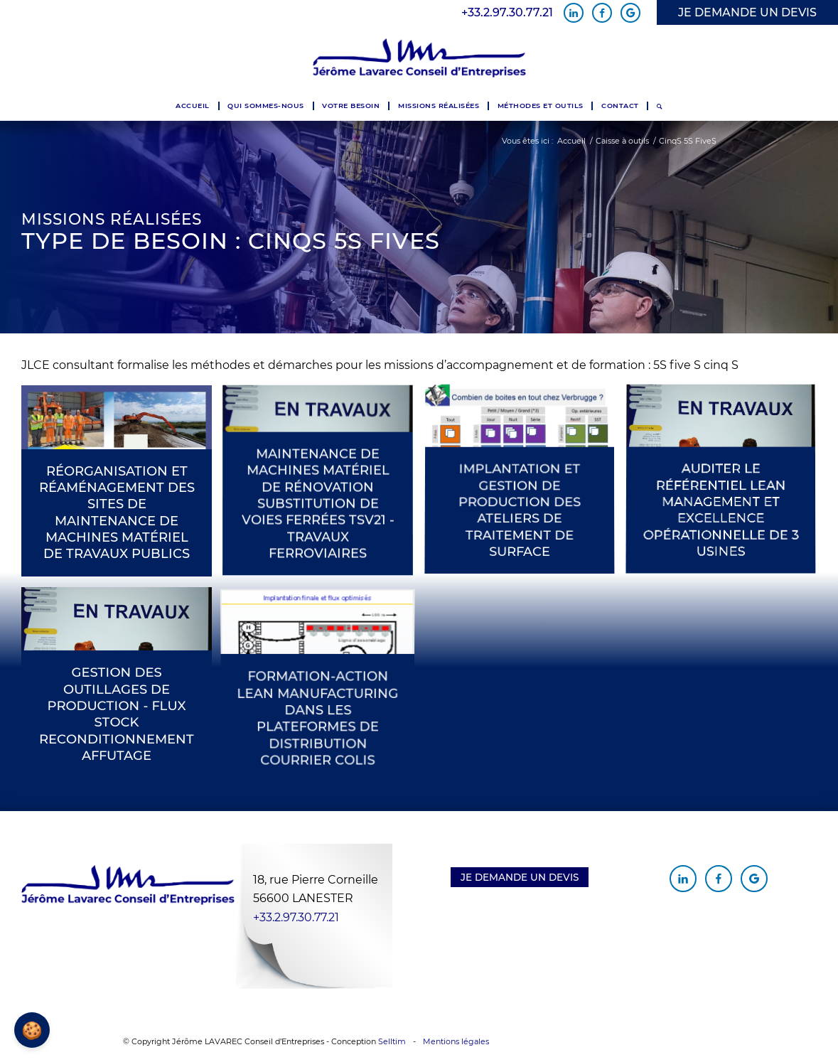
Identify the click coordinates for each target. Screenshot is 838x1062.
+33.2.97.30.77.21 (507, 12)
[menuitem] (192, 106)
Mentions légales (456, 1041)
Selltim (392, 1041)
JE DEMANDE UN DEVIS (747, 12)
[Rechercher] (659, 106)
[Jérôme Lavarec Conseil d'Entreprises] (419, 58)
